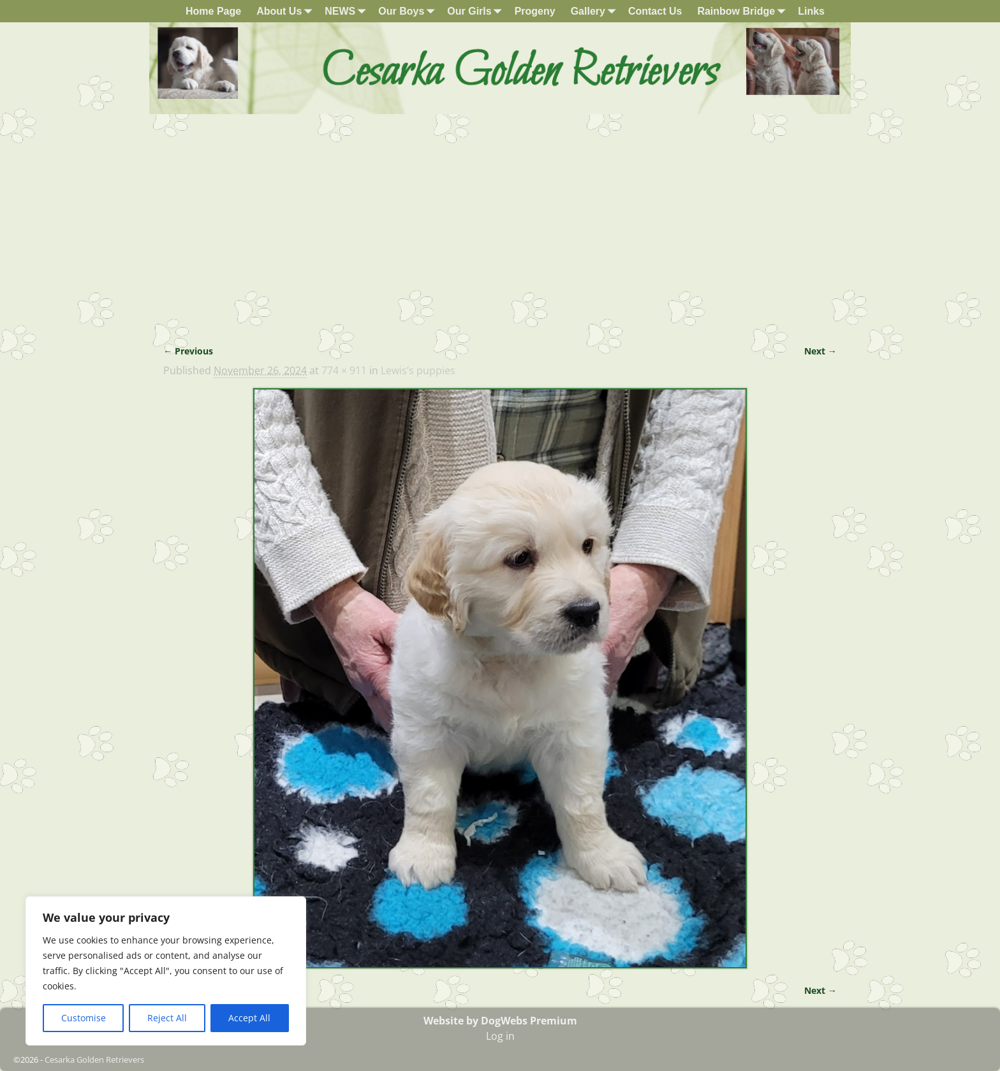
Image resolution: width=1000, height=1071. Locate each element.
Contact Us (655, 11)
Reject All (167, 1018)
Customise (83, 1018)
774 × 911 (344, 370)
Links (811, 11)
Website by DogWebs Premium (500, 1021)
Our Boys (408, 11)
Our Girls (476, 11)
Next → (820, 351)
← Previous (188, 351)
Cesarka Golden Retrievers (94, 1059)
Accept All (249, 1018)
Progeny (535, 11)
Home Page (213, 11)
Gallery (596, 11)
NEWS (348, 11)
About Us (286, 11)
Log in (500, 1036)
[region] (166, 971)
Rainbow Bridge (743, 11)
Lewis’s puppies (418, 370)
